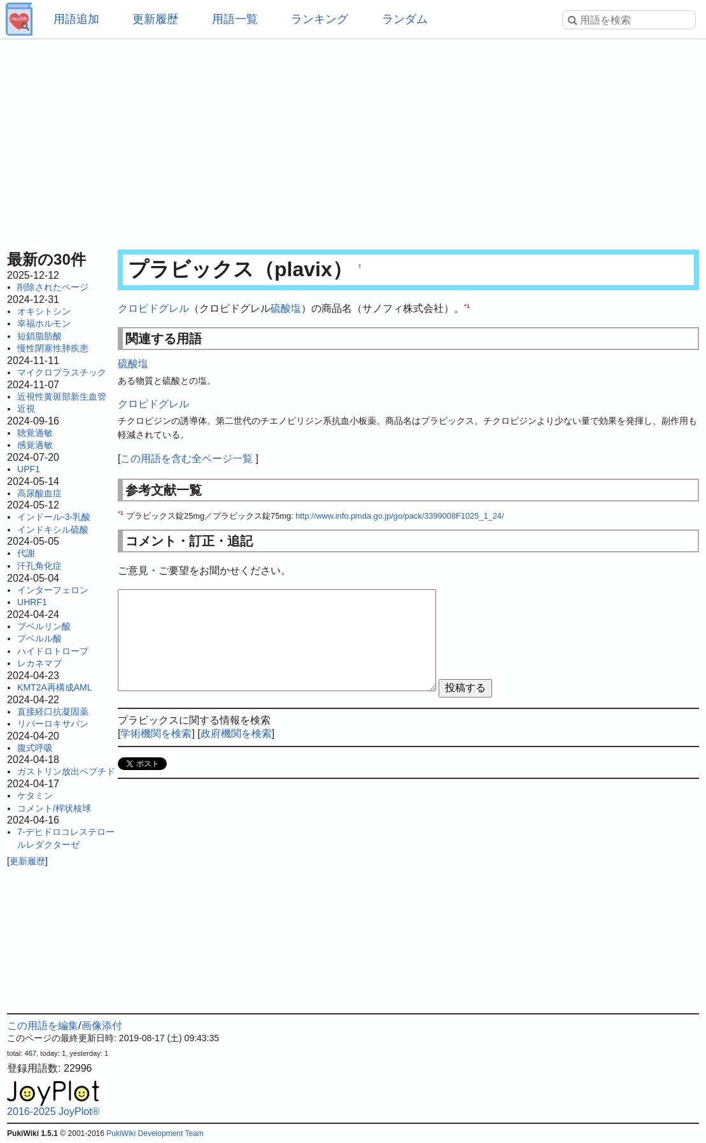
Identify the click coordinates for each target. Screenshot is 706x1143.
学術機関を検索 (156, 733)
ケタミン (35, 795)
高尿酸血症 (39, 493)
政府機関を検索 (236, 733)
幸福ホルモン (44, 323)
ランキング (319, 19)
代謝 (26, 553)
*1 (467, 305)
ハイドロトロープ (52, 651)
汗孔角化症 (39, 566)
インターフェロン (52, 590)
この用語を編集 (42, 1025)
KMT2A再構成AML (54, 687)
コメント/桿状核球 (54, 808)
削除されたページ (52, 287)
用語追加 (76, 19)
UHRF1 (32, 602)
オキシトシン (44, 311)
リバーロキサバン (52, 724)
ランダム (405, 19)
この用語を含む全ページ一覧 (186, 458)
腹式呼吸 (35, 748)
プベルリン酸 (44, 626)
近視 (26, 408)
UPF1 (28, 469)
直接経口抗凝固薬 (52, 711)
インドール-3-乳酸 (53, 517)
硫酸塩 (286, 308)
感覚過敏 (35, 445)
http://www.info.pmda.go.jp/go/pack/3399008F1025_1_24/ (399, 516)
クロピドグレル (153, 308)
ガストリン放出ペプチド (66, 771)
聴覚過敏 (35, 433)
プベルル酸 (39, 638)
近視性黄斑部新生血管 (61, 396)
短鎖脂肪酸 (39, 336)
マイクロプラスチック (61, 372)
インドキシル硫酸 (52, 529)
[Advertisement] (353, 140)
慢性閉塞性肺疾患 (52, 348)
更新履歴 (155, 19)
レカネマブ (39, 663)
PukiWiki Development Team (155, 1133)
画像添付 (101, 1025)
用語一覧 (235, 19)
